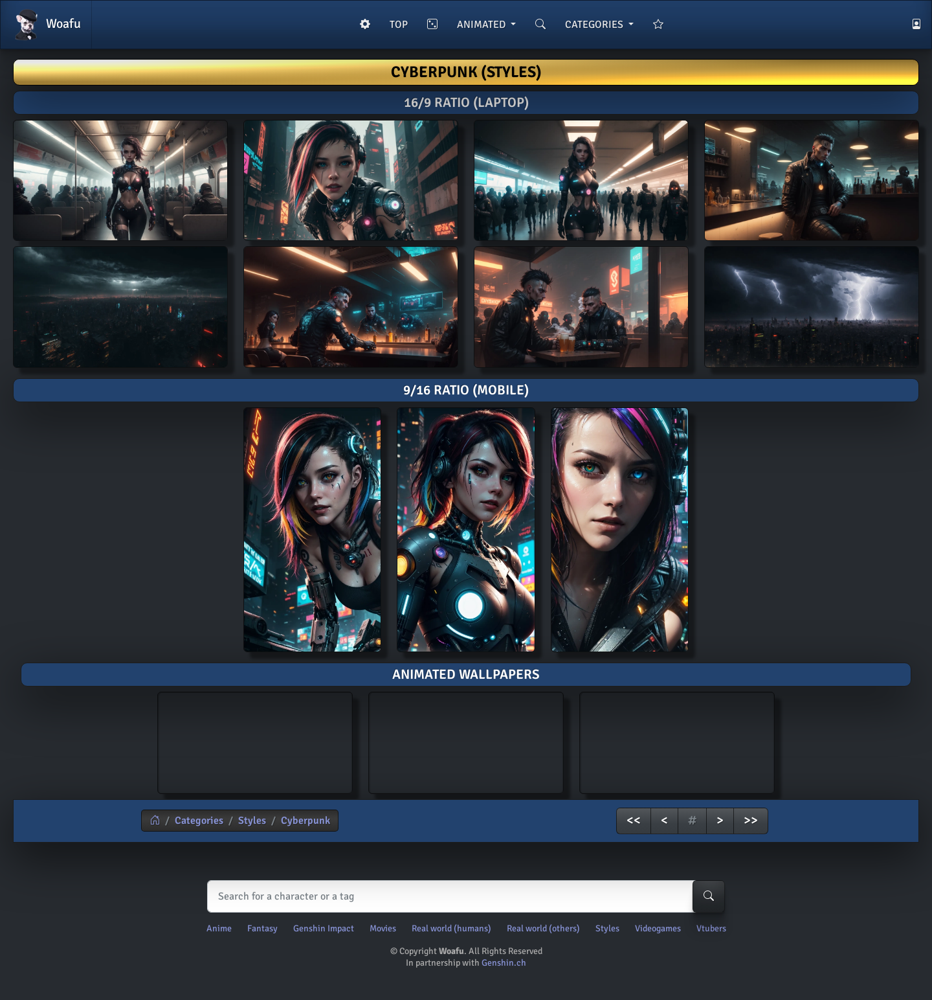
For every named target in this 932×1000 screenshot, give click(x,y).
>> (751, 820)
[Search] (463, 896)
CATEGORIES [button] (595, 24)
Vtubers (711, 928)
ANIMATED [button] (482, 24)
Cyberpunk (305, 820)
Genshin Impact (323, 928)
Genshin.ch (504, 962)
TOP (399, 24)
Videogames (658, 928)
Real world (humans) (451, 928)
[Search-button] (709, 896)
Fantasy (262, 928)
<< (634, 820)
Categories (199, 820)
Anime (219, 928)
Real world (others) (543, 928)
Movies (383, 928)
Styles (252, 820)
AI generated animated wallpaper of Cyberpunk (255, 741)
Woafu (46, 24)
